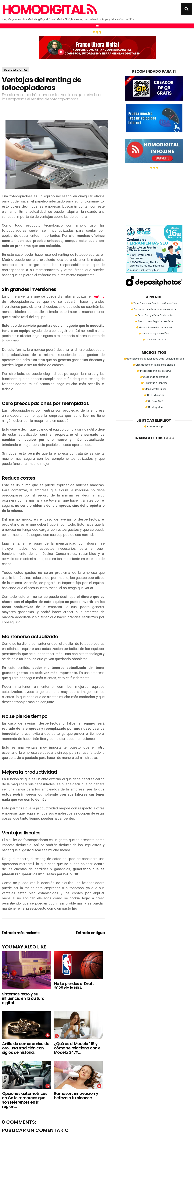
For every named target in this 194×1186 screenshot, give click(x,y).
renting (99, 296)
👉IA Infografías (154, 407)
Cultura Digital (15, 70)
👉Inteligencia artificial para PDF (154, 370)
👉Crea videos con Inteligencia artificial (154, 364)
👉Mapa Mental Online (154, 389)
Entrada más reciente (21, 932)
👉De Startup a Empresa (154, 383)
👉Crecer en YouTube (154, 339)
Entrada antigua (90, 932)
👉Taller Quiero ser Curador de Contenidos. (154, 303)
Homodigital (49, 10)
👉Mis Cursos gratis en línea (154, 333)
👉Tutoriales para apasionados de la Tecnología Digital (154, 358)
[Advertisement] (154, 195)
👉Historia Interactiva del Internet (154, 327)
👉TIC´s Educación (154, 395)
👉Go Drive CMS (154, 401)
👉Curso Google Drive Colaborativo (154, 315)
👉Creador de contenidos (154, 376)
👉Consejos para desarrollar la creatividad (154, 309)
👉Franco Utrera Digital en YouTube (154, 321)
